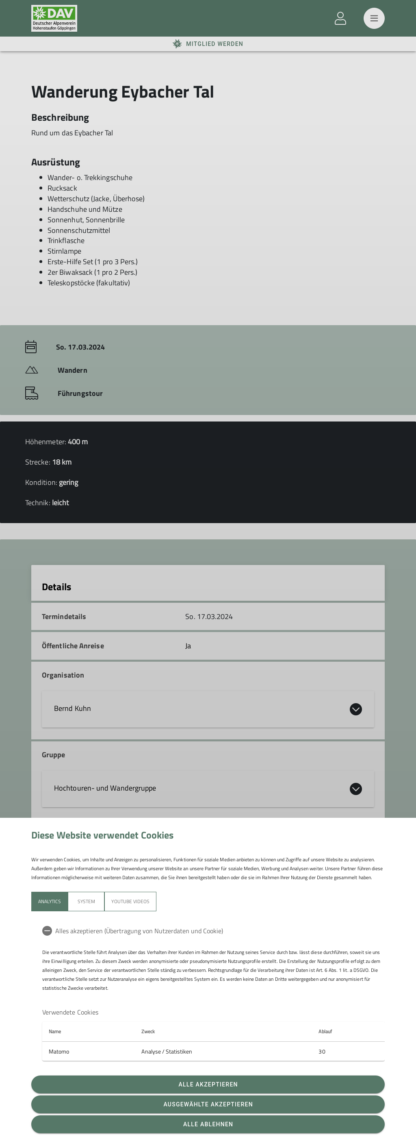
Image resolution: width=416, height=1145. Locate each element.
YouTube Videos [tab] (130, 901)
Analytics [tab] (49, 901)
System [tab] (86, 901)
